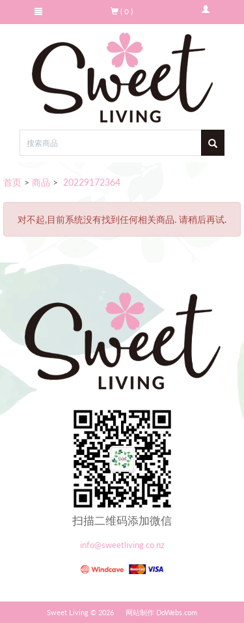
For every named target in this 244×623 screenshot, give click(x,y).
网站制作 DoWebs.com (161, 612)
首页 (12, 182)
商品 (41, 182)
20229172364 (90, 182)
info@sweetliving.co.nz (122, 545)
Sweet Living (67, 612)
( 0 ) (122, 11)
